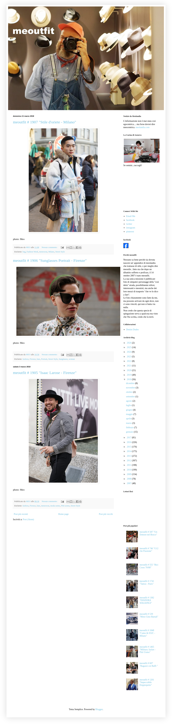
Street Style (60, 252)
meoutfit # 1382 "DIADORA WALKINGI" (147, 600)
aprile (129, 418)
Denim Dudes (132, 329)
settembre (130, 396)
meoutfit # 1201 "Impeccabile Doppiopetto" (147, 682)
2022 (129, 361)
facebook (130, 220)
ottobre (129, 392)
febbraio (130, 427)
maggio (130, 414)
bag (24, 252)
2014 (129, 451)
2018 (129, 379)
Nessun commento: (50, 247)
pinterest (130, 231)
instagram (130, 227)
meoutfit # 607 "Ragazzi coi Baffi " (149, 664)
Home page (63, 514)
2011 (129, 465)
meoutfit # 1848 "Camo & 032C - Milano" (147, 633)
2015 (129, 447)
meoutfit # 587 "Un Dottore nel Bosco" (148, 533)
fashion (26, 359)
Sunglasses (63, 359)
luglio (129, 405)
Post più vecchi (106, 514)
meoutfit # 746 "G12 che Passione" (149, 549)
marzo (129, 423)
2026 (129, 343)
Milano (51, 252)
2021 (129, 365)
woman (72, 359)
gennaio (130, 432)
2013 (129, 456)
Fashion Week (32, 252)
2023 (129, 356)
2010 (129, 470)
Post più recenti (21, 514)
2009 (129, 474)
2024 (129, 352)
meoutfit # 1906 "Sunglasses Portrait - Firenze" (50, 260)
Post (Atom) (28, 519)
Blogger (99, 709)
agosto (129, 401)
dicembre (130, 383)
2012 (129, 460)
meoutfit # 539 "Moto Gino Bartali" (149, 615)
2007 (129, 483)
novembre (131, 387)
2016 (129, 442)
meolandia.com (142, 127)
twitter (129, 224)
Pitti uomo (65, 506)
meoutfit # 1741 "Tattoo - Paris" (147, 582)
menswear (43, 252)
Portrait (44, 359)
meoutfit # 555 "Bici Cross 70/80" (149, 566)
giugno (129, 410)
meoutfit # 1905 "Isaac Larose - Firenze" (44, 373)
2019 (129, 375)
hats (38, 359)
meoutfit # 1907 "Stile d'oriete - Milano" (44, 122)
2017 (129, 437)
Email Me (130, 216)
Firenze (33, 359)
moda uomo (55, 506)
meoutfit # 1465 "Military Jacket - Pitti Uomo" (147, 650)
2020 (129, 370)
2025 (129, 347)
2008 (129, 479)
